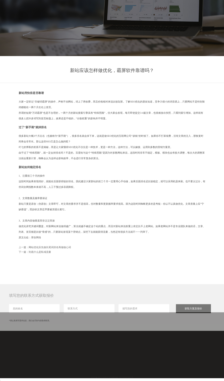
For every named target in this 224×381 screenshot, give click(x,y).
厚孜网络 (36, 237)
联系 (212, 9)
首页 (156, 9)
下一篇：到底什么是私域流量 (35, 252)
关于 (201, 9)
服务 (167, 9)
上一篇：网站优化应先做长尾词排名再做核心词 (45, 247)
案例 (178, 9)
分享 (190, 9)
